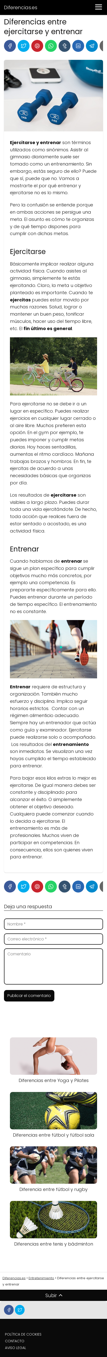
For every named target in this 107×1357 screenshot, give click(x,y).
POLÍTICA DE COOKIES (23, 1334)
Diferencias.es (20, 7)
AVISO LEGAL (15, 1347)
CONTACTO (14, 1341)
